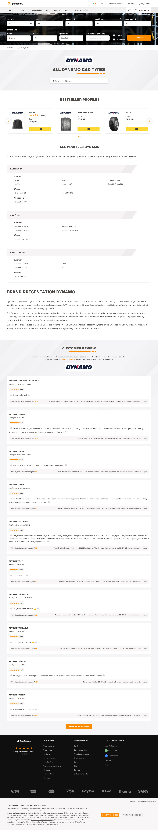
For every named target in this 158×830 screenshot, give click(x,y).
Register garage (49, 758)
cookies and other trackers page (42, 820)
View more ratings (79, 726)
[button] (134, 401)
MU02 (64, 180)
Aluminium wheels (81, 754)
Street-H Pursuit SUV (70, 230)
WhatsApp (111, 750)
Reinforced (120, 39)
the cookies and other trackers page (45, 824)
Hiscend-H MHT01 (22, 226)
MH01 (17, 180)
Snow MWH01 (20, 193)
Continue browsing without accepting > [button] (143, 802)
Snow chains (37, 10)
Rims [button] (24, 10)
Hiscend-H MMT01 (22, 230)
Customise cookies (131, 815)
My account (144, 3)
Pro (101, 3)
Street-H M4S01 (21, 202)
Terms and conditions (52, 766)
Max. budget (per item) (95, 33)
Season (36, 33)
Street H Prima (114, 180)
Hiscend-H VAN (21, 267)
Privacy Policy (48, 774)
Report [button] (145, 401)
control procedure (68, 359)
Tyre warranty (49, 746)
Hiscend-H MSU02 (69, 226)
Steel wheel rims (80, 750)
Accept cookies (110, 815)
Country (46, 770)
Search (139, 38)
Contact (130, 3)
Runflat (119, 35)
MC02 (64, 267)
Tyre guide (47, 750)
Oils (47, 10)
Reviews (46, 754)
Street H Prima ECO (115, 184)
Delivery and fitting (82, 10)
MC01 (64, 264)
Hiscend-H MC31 (21, 264)
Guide (67, 10)
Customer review (115, 3)
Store (57, 10)
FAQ (106, 764)
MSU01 (18, 184)
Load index (108, 19)
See (40, 129)
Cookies (46, 778)
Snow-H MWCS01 (22, 239)
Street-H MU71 (67, 184)
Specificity (63, 33)
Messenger (111, 756)
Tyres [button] (12, 10)
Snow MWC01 (20, 276)
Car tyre (77, 746)
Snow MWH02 (67, 193)
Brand (9, 33)
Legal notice (48, 762)
